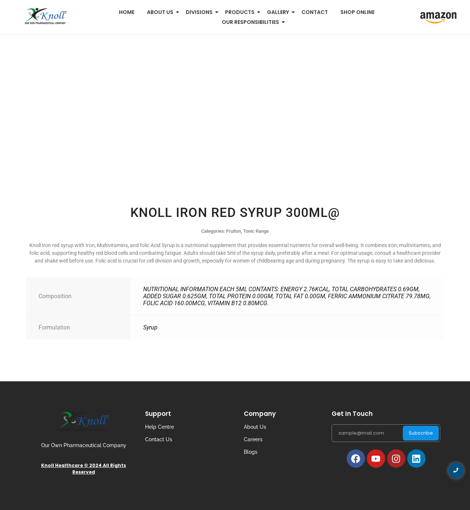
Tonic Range (256, 231)
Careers (253, 439)
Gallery (279, 12)
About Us (255, 427)
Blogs (250, 452)
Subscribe (421, 432)
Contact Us (158, 439)
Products (241, 12)
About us (161, 12)
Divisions (200, 12)
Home (126, 12)
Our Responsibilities (252, 22)
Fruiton (233, 231)
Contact (314, 12)
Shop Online (357, 12)
